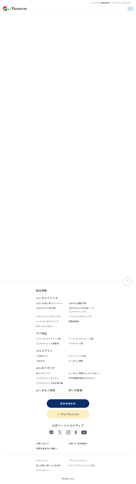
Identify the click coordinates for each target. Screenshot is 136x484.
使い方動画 (75, 390)
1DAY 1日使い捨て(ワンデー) (49, 303)
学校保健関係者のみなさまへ (82, 378)
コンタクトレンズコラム (47, 378)
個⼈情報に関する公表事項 (48, 465)
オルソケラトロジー (45, 326)
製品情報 (41, 290)
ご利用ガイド (42, 355)
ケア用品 (41, 333)
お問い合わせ (42, 443)
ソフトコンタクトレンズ (80, 316)
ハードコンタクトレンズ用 (81, 338)
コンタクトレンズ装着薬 (47, 343)
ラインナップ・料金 (77, 355)
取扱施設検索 (68, 403)
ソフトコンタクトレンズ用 (48, 338)
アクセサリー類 (76, 343)
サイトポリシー (43, 470)
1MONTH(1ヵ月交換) (46, 308)
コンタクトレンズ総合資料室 (49, 383)
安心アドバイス (43, 373)
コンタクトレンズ (47, 298)
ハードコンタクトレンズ (47, 321)
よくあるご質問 (76, 360)
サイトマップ (42, 460)
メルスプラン (44, 350)
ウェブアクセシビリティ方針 (82, 465)
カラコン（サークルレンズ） (48, 316)
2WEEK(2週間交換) (77, 303)
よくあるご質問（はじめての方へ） (84, 373)
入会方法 (40, 360)
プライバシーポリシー (79, 460)
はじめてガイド (45, 368)
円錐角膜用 (74, 321)
